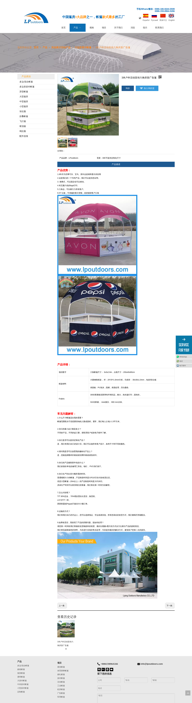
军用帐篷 (61, 697)
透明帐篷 (21, 677)
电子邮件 (182, 365)
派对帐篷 (61, 678)
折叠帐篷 (23, 116)
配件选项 (23, 136)
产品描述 (116, 164)
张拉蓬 (22, 111)
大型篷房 (23, 96)
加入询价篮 (149, 88)
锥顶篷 (22, 126)
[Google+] (103, 669)
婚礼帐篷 (61, 674)
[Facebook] (99, 669)
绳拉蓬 (22, 131)
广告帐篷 (61, 693)
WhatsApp (183, 357)
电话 (181, 361)
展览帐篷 (61, 667)
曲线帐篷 (21, 669)
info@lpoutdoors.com (152, 664)
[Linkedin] (107, 669)
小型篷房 (23, 106)
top (187, 693)
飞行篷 (22, 121)
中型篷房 (23, 101)
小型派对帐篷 (23, 688)
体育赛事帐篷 (63, 671)
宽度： (99, 158)
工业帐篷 (61, 686)
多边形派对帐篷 (26, 87)
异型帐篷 (23, 91)
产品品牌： (64, 158)
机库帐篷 (61, 689)
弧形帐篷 (21, 673)
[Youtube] (111, 669)
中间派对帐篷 (23, 684)
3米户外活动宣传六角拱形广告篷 (65, 643)
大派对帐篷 (22, 680)
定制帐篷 (21, 692)
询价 (128, 88)
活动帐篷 (61, 682)
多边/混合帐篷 (26, 82)
